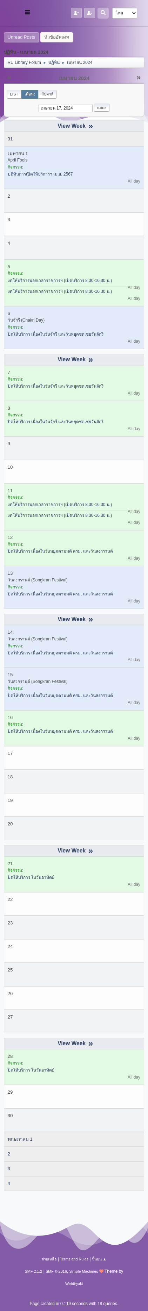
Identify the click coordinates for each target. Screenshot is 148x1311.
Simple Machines (83, 1271)
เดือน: (30, 94)
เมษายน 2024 (74, 78)
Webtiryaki (74, 1284)
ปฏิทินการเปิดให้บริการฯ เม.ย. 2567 (40, 174)
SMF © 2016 (56, 1271)
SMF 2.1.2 (33, 1271)
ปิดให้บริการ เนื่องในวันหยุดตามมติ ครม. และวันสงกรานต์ (60, 551)
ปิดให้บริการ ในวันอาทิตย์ (31, 877)
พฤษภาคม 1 (20, 1139)
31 (10, 138)
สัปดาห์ (47, 94)
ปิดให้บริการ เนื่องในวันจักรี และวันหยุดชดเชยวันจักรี (56, 334)
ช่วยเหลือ (48, 1259)
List (14, 94)
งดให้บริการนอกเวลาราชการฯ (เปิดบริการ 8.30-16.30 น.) (60, 280)
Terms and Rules (74, 1259)
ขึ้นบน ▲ (99, 1259)
